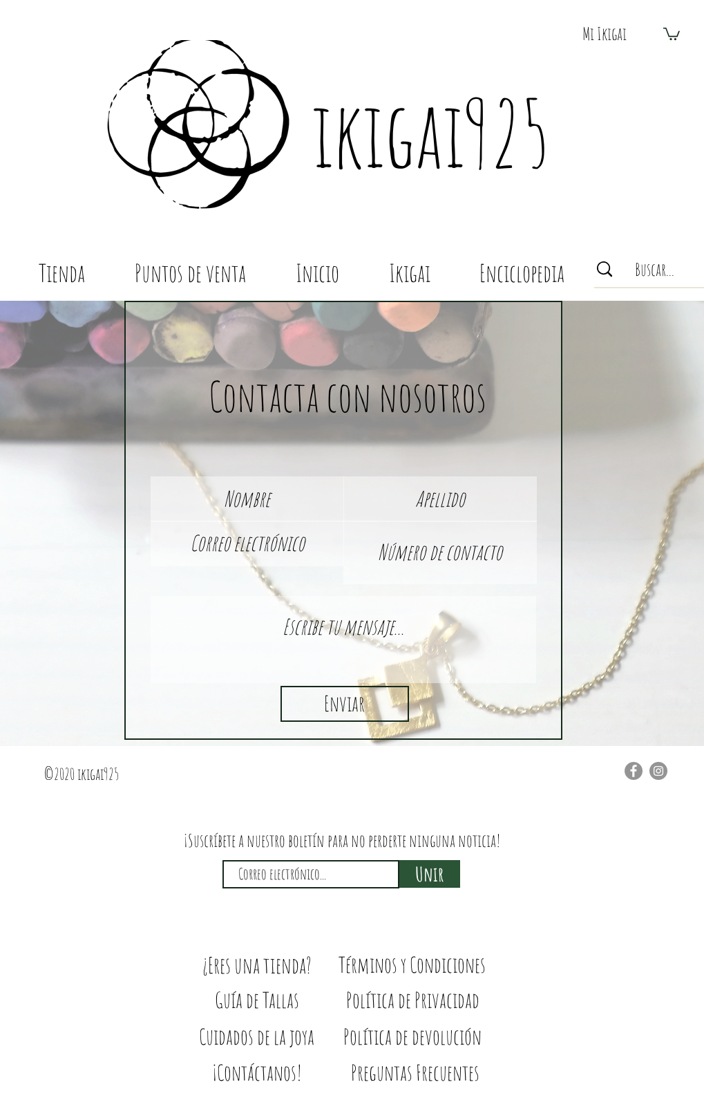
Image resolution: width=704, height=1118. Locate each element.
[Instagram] (658, 771)
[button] (604, 33)
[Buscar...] (654, 269)
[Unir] (429, 874)
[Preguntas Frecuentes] (415, 1073)
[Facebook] (634, 771)
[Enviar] (344, 704)
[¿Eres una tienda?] (257, 965)
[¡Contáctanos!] (257, 1072)
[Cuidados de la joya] (257, 1037)
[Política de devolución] (412, 1037)
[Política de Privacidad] (413, 1000)
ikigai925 (430, 133)
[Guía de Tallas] (257, 1000)
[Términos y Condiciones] (412, 965)
